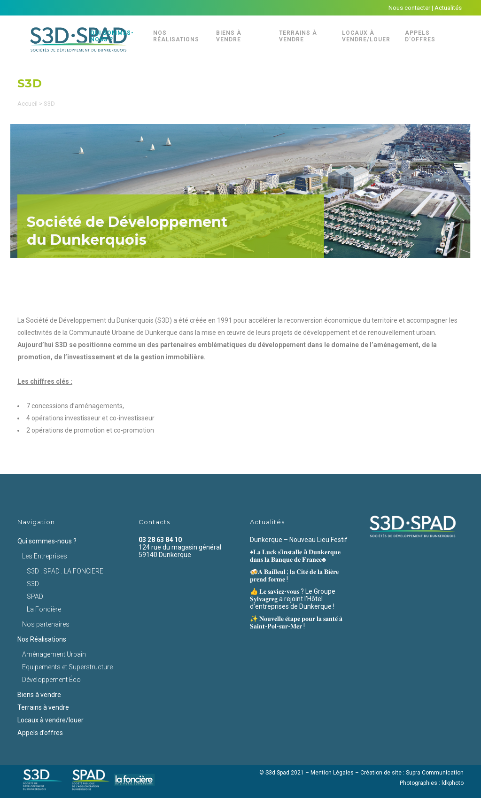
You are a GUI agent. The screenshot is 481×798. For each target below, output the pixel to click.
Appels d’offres (40, 732)
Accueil (27, 103)
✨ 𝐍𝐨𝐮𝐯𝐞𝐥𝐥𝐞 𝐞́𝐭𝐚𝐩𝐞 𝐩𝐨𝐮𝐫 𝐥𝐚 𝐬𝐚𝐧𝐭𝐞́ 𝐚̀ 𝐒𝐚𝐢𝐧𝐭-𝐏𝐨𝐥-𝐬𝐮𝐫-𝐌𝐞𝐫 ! (296, 622)
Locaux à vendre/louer (50, 720)
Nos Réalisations (41, 639)
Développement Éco (51, 679)
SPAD (35, 596)
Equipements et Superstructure (67, 667)
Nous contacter (409, 7)
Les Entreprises (44, 556)
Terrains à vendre (43, 707)
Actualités (448, 7)
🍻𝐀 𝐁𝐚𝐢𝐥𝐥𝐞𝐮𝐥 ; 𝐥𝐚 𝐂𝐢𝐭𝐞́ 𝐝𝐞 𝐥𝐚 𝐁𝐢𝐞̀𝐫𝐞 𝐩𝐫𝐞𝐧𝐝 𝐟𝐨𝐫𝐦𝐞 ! (294, 575)
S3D (33, 584)
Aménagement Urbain (54, 654)
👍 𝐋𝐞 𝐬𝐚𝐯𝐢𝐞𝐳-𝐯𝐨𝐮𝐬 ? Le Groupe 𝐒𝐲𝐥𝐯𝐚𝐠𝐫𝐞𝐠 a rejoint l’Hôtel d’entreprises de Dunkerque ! (292, 599)
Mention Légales (332, 772)
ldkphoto (453, 783)
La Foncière (44, 609)
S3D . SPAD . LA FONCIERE (65, 571)
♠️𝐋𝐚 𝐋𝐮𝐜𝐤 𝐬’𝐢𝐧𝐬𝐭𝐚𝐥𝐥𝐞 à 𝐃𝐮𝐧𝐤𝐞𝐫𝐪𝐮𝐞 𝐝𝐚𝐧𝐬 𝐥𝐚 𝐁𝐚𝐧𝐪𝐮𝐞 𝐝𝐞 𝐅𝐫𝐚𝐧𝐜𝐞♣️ (295, 555)
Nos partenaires (46, 624)
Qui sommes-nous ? (47, 541)
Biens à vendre (39, 694)
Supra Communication (435, 772)
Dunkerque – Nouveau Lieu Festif (299, 539)
